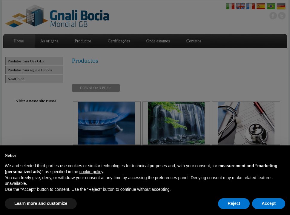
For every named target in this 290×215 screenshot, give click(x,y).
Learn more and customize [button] (40, 203)
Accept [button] (269, 203)
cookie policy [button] (91, 171)
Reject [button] (234, 203)
